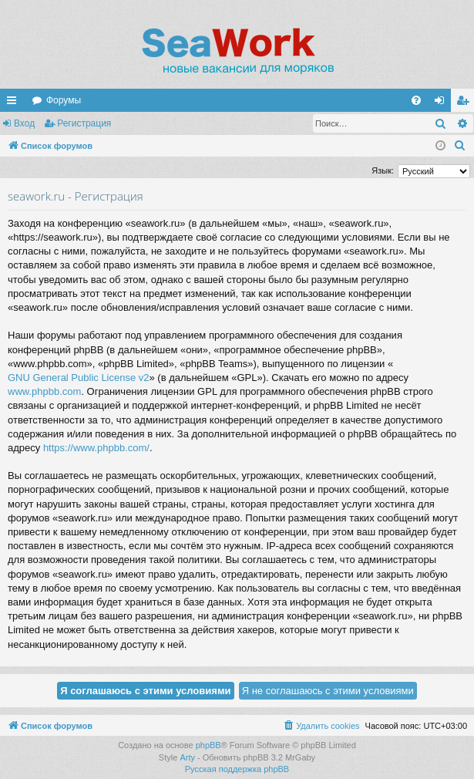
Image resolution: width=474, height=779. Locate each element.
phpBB (208, 745)
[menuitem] (416, 100)
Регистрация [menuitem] (465, 103)
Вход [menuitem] (443, 103)
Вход (24, 123)
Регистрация (84, 123)
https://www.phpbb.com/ (96, 448)
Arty (187, 757)
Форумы (63, 100)
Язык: (382, 170)
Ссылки (14, 103)
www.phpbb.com (44, 391)
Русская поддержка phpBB (237, 769)
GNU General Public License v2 (79, 377)
